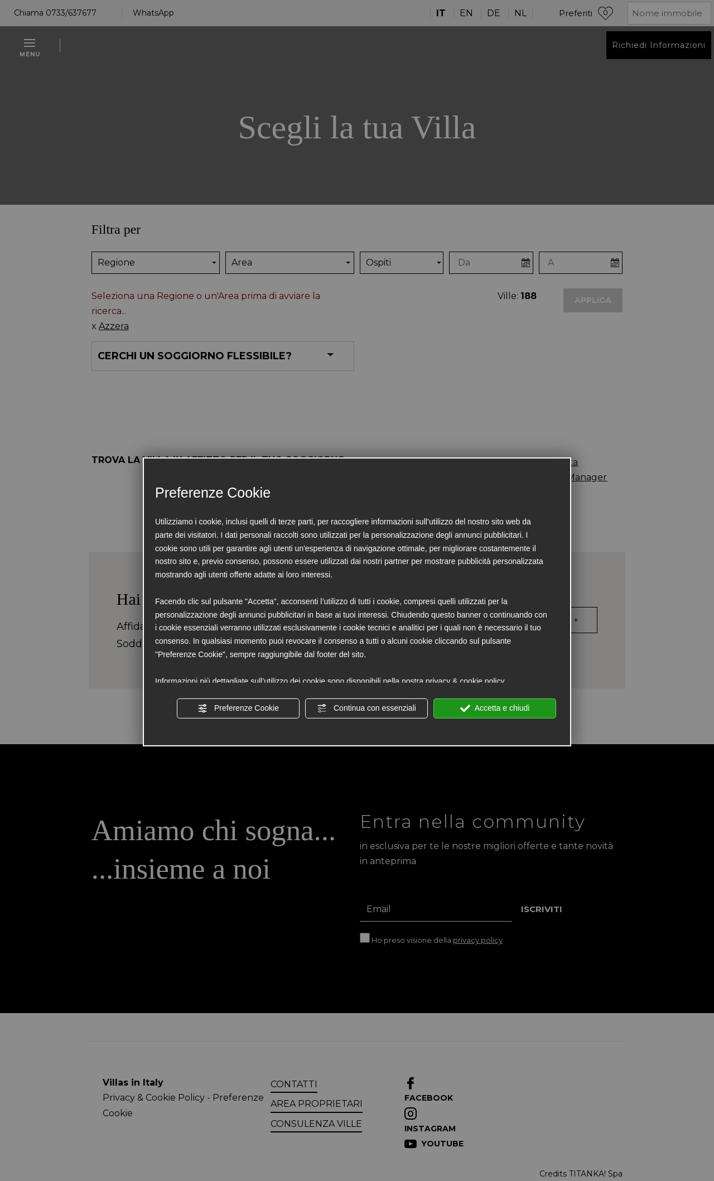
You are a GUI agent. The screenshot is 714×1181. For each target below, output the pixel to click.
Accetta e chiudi (495, 708)
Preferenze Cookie (238, 708)
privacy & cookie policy (465, 680)
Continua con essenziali (366, 708)
